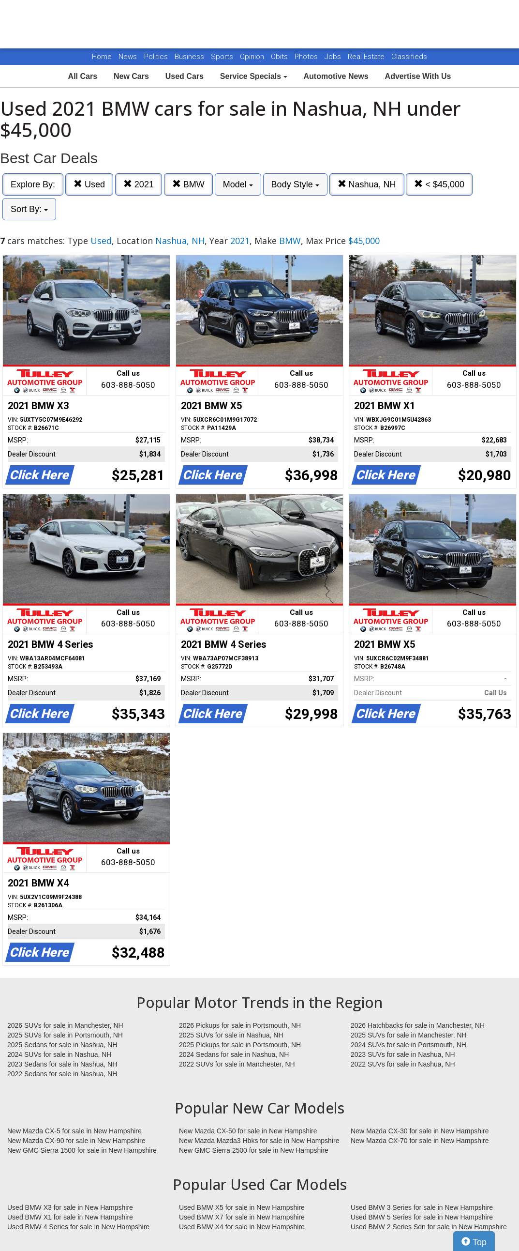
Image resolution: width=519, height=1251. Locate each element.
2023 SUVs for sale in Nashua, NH (403, 1054)
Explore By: (33, 184)
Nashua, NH (367, 184)
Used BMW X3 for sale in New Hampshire (70, 1207)
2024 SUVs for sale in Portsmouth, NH (408, 1045)
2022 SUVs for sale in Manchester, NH (237, 1064)
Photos (307, 56)
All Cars (82, 76)
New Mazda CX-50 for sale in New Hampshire (248, 1131)
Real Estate (367, 56)
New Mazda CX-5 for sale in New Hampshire (74, 1131)
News (128, 56)
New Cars (131, 76)
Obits (280, 56)
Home (102, 56)
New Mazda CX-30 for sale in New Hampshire (420, 1131)
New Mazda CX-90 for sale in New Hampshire (76, 1140)
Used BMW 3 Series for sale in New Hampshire (422, 1207)
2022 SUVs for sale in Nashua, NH (403, 1064)
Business (190, 56)
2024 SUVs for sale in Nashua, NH (59, 1054)
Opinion (253, 56)
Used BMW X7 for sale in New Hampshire (242, 1217)
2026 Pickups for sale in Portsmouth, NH (240, 1025)
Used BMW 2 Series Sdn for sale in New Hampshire (429, 1227)
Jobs (334, 56)
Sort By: (29, 209)
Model (238, 184)
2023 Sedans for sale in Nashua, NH (62, 1064)
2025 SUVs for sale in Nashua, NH (231, 1035)
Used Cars (184, 76)
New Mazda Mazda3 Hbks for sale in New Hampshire (259, 1140)
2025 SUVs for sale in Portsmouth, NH (65, 1035)
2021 (138, 184)
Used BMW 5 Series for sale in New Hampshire (422, 1217)
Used (89, 184)
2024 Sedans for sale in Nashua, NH (234, 1054)
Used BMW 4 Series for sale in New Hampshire (78, 1227)
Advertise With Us (418, 76)
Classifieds (409, 56)
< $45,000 (439, 184)
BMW (188, 184)
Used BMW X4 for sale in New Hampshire (242, 1227)
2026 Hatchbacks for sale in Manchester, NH (418, 1025)
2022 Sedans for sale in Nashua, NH (62, 1074)
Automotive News (335, 76)
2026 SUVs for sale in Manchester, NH (65, 1025)
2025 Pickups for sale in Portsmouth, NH (240, 1045)
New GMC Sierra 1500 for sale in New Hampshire (82, 1150)
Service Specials (253, 76)
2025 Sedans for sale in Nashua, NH (62, 1045)
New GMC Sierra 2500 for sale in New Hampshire (253, 1150)
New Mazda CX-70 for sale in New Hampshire (420, 1140)
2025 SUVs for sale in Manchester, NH (409, 1035)
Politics (156, 56)
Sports (223, 56)
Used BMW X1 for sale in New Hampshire (70, 1217)
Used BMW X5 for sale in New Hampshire (242, 1207)
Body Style (295, 184)
